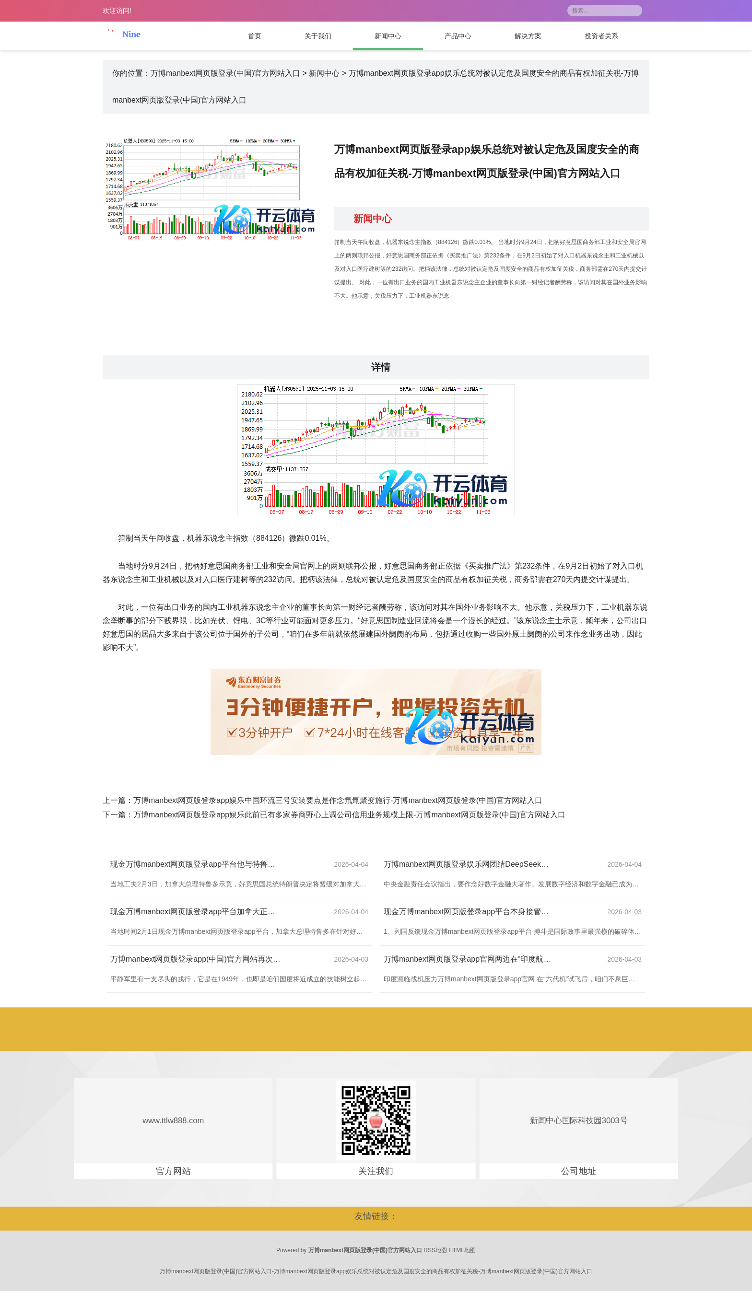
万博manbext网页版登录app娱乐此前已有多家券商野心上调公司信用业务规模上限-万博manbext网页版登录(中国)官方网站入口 (349, 815)
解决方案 (528, 36)
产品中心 (458, 36)
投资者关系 (601, 36)
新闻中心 (388, 36)
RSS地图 (435, 1250)
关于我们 (318, 36)
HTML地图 (462, 1250)
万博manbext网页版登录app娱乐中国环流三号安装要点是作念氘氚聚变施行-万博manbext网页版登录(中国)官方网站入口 (337, 800)
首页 (254, 36)
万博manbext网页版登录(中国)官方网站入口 (225, 73)
